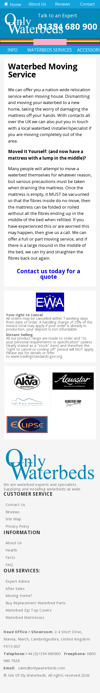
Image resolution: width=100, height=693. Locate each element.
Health (11, 550)
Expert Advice (18, 581)
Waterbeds (38, 50)
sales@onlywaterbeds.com (41, 668)
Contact (87, 4)
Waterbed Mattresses (25, 617)
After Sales (15, 588)
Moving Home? (19, 595)
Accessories (88, 50)
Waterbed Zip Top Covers (29, 610)
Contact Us (15, 504)
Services (62, 50)
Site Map (13, 519)
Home (12, 4)
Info (13, 50)
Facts (10, 557)
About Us (37, 4)
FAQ (9, 564)
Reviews (62, 4)
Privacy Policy (17, 526)
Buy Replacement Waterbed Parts (36, 602)
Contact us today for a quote (48, 274)
